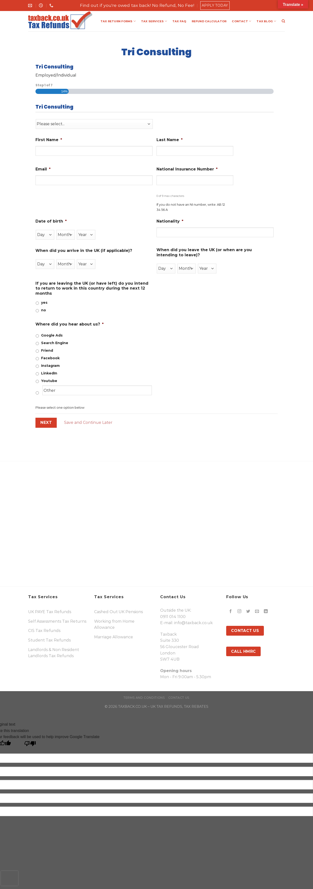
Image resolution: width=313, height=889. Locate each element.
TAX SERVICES (154, 21)
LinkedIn (49, 373)
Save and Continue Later (88, 422)
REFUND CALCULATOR (209, 21)
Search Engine (54, 343)
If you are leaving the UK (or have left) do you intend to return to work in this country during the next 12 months (91, 288)
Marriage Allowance (113, 637)
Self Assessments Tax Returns (57, 621)
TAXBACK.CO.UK (132, 706)
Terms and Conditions (144, 697)
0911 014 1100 (173, 616)
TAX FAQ (179, 21)
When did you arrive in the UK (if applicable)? (83, 250)
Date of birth (51, 221)
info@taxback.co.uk (193, 622)
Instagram (50, 365)
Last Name (169, 139)
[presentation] (9, 878)
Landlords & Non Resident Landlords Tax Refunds (53, 652)
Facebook (50, 358)
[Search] (283, 21)
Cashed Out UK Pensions (118, 611)
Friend (47, 350)
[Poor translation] (30, 745)
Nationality (169, 221)
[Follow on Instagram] (239, 611)
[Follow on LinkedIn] (266, 611)
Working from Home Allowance (114, 624)
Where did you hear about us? (69, 324)
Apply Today (215, 5)
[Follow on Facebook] (231, 611)
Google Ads (52, 335)
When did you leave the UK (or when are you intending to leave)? (204, 252)
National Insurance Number (187, 169)
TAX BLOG (266, 21)
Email (43, 169)
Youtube (49, 381)
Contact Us (179, 697)
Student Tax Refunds (49, 640)
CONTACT (241, 21)
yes (44, 302)
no (43, 310)
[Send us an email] (257, 611)
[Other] (97, 390)
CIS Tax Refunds (44, 630)
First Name (48, 139)
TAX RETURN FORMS (118, 21)
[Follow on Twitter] (248, 611)
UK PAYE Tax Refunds (49, 611)
